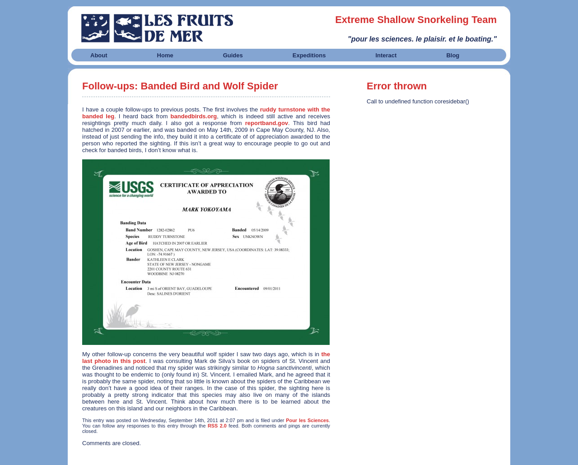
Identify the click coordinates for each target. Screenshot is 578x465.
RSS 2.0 (217, 425)
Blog (452, 55)
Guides (233, 55)
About (98, 55)
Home (165, 55)
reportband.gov (266, 123)
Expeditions (309, 55)
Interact (385, 55)
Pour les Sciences (307, 420)
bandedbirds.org (194, 116)
